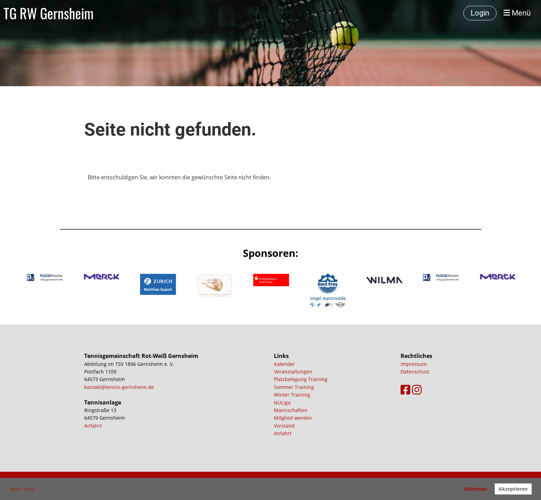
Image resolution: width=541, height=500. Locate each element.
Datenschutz (415, 371)
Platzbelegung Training (300, 379)
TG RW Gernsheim (48, 13)
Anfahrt (93, 425)
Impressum (414, 364)
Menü (517, 13)
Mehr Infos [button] (22, 489)
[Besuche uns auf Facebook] (405, 389)
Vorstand (284, 425)
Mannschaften (290, 410)
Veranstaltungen (293, 371)
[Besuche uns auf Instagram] (417, 389)
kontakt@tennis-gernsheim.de (119, 387)
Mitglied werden (293, 417)
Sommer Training (294, 387)
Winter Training (292, 394)
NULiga (282, 402)
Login (480, 13)
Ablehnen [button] (475, 489)
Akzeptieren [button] (513, 489)
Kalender (284, 364)
